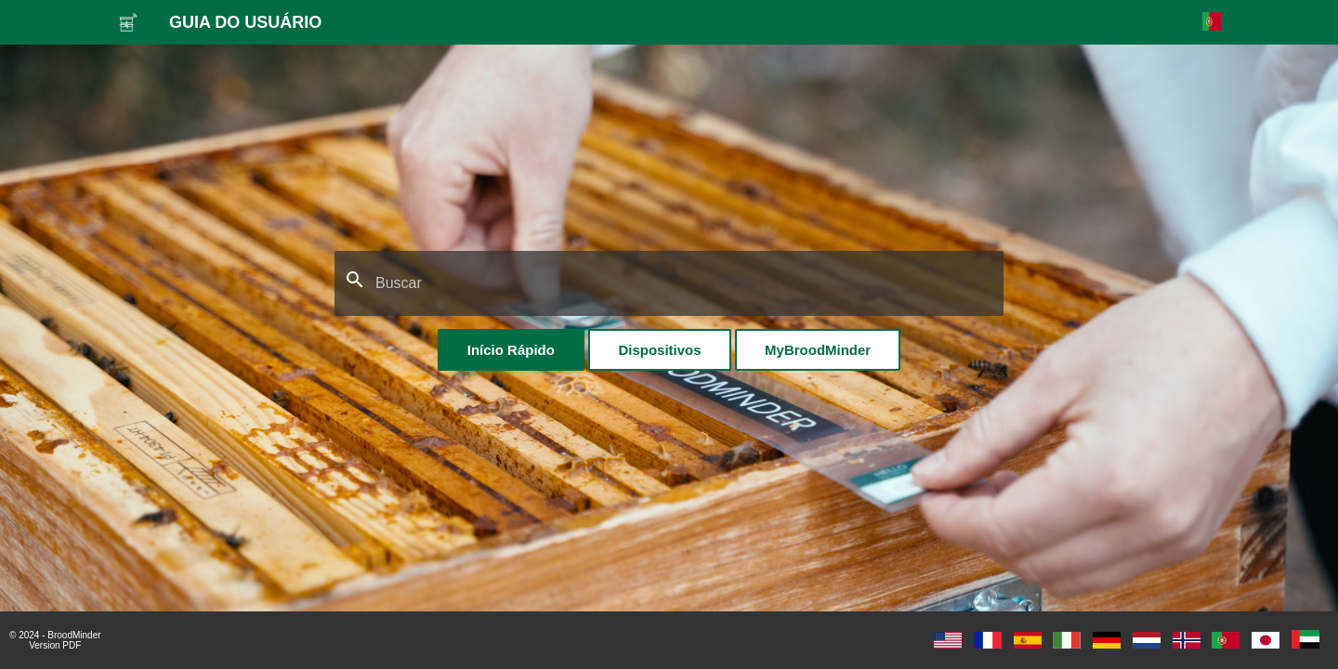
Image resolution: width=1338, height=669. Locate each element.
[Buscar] (669, 283)
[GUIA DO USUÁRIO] (128, 22)
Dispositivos (659, 350)
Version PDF (55, 645)
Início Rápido (511, 350)
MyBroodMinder (818, 350)
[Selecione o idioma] (1211, 22)
